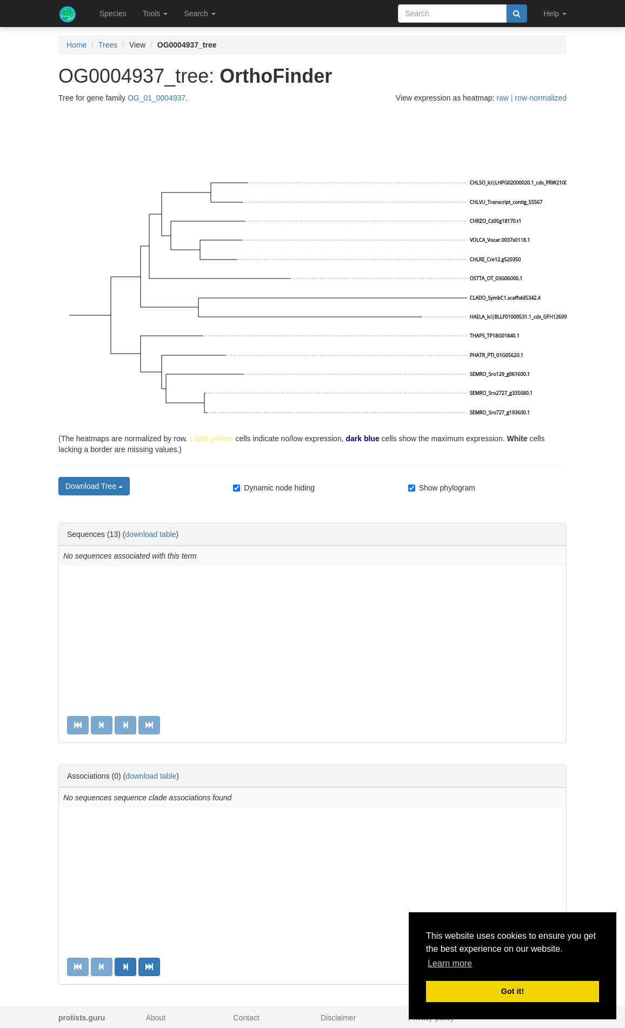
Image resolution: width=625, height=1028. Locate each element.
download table (150, 534)
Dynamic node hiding (274, 487)
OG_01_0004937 (156, 98)
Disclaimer (338, 1017)
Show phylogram (441, 487)
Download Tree (94, 486)
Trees (107, 45)
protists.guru (81, 1017)
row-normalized (541, 98)
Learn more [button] (450, 963)
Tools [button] (155, 13)
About (156, 1017)
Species (113, 13)
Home (77, 45)
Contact (246, 1017)
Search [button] (199, 13)
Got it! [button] (512, 991)
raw (502, 98)
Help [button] (555, 13)
